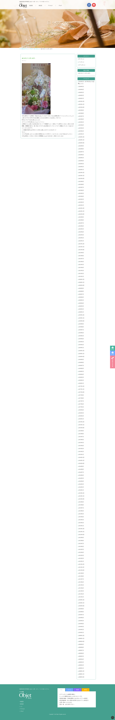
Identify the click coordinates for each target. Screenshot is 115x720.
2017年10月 (81, 392)
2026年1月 (81, 98)
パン (21, 706)
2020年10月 (81, 285)
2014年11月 (81, 460)
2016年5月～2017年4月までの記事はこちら (86, 82)
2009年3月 (81, 662)
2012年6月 (81, 546)
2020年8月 (81, 291)
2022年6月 (81, 226)
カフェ (69, 689)
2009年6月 (81, 653)
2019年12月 (81, 315)
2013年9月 (81, 502)
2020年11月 (81, 282)
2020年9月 (81, 288)
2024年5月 (81, 157)
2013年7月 (81, 508)
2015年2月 (81, 451)
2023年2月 (81, 202)
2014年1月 (81, 490)
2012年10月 (81, 534)
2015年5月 (81, 442)
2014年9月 (81, 466)
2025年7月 (81, 116)
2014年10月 (81, 463)
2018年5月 (81, 371)
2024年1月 (81, 169)
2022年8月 (81, 220)
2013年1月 (81, 525)
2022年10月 (81, 214)
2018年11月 (81, 353)
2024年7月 (81, 151)
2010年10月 (81, 605)
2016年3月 (81, 413)
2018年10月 (81, 356)
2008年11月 (81, 674)
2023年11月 (81, 175)
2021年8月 (81, 255)
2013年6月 (81, 510)
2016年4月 (81, 410)
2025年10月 (81, 107)
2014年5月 (81, 478)
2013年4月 (81, 516)
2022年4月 (81, 232)
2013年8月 (81, 505)
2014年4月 (81, 481)
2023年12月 (81, 172)
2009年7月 (81, 650)
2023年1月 (81, 205)
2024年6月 (81, 154)
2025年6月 (81, 119)
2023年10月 (81, 178)
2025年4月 (81, 125)
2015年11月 (81, 424)
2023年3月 (81, 199)
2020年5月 (81, 300)
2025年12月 (81, 101)
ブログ (60, 5)
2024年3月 (81, 163)
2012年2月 (81, 558)
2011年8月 (81, 576)
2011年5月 (81, 585)
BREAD (112, 362)
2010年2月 (81, 629)
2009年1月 (81, 668)
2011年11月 (81, 567)
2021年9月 (81, 252)
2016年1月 (81, 418)
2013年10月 (81, 499)
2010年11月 (81, 602)
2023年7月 (81, 187)
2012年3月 (81, 555)
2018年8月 (81, 362)
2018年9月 (81, 359)
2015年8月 (81, 433)
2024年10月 (81, 142)
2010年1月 (81, 632)
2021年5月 (81, 264)
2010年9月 (81, 608)
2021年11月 (81, 246)
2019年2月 (81, 344)
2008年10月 (81, 677)
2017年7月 (81, 401)
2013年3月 (81, 519)
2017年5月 (81, 407)
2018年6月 (81, 368)
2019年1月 (81, 347)
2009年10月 (81, 641)
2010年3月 (81, 626)
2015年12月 (81, 421)
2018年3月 (81, 377)
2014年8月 (81, 469)
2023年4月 (81, 196)
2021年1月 (81, 276)
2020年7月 (81, 294)
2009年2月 (81, 665)
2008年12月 (81, 671)
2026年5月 (81, 86)
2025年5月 (81, 122)
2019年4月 (81, 338)
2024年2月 (81, 166)
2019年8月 (81, 326)
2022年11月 (81, 211)
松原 (77, 689)
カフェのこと (82, 65)
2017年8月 (81, 398)
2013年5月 (81, 513)
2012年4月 (81, 552)
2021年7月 (81, 258)
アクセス (50, 5)
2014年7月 (81, 472)
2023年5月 (81, 193)
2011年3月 (81, 591)
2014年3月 (81, 484)
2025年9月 (81, 110)
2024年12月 (81, 137)
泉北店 (112, 354)
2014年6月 (81, 475)
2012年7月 (81, 543)
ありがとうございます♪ (84, 73)
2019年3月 (81, 341)
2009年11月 (81, 638)
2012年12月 (81, 528)
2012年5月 (81, 549)
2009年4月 (81, 659)
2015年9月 (81, 430)
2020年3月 (81, 306)
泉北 (85, 689)
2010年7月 (81, 614)
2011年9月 (81, 573)
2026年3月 (81, 92)
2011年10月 (81, 570)
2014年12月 (81, 457)
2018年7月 (81, 365)
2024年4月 (81, 160)
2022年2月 (81, 237)
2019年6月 (81, 332)
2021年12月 (81, 243)
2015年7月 (81, 436)
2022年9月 (81, 217)
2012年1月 (81, 561)
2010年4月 (81, 623)
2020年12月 (81, 279)
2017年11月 (81, 389)
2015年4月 (81, 445)
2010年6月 (81, 617)
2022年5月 (81, 229)
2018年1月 (81, 383)
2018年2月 (81, 380)
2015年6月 (81, 439)
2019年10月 (81, 321)
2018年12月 (81, 350)
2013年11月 (81, 496)
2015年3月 (81, 448)
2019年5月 (81, 335)
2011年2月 (81, 594)
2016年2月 (81, 416)
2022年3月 (81, 234)
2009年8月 (81, 647)
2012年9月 (81, 537)
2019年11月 (81, 318)
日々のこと (81, 59)
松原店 (112, 349)
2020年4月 (81, 303)
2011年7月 (81, 579)
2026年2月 (81, 95)
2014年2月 (81, 487)
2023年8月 (81, 184)
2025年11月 (81, 104)
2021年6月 (81, 261)
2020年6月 (81, 297)
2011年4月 (81, 588)
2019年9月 (81, 324)
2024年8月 (81, 148)
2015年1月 (81, 454)
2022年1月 (81, 240)
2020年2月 (81, 309)
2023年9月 (81, 181)
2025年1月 (81, 134)
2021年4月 (81, 267)
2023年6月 (81, 190)
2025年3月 (81, 128)
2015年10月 (81, 427)
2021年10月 (81, 249)
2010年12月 (81, 599)
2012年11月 (81, 531)
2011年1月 (81, 597)
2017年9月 (81, 395)
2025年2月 (81, 131)
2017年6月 (81, 404)
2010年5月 (81, 620)
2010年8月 (81, 611)
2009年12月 (81, 635)
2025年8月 (81, 113)
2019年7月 (81, 329)
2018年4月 (81, 374)
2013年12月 (81, 493)
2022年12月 (81, 208)
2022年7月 (81, 223)
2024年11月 (81, 140)
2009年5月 (81, 656)
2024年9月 (81, 146)
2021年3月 (81, 270)
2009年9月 (81, 644)
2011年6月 (81, 582)
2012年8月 (81, 540)
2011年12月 (81, 564)
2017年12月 (81, 386)
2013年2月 (81, 522)
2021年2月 (81, 273)
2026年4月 (81, 89)
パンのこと (81, 62)
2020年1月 (81, 312)
